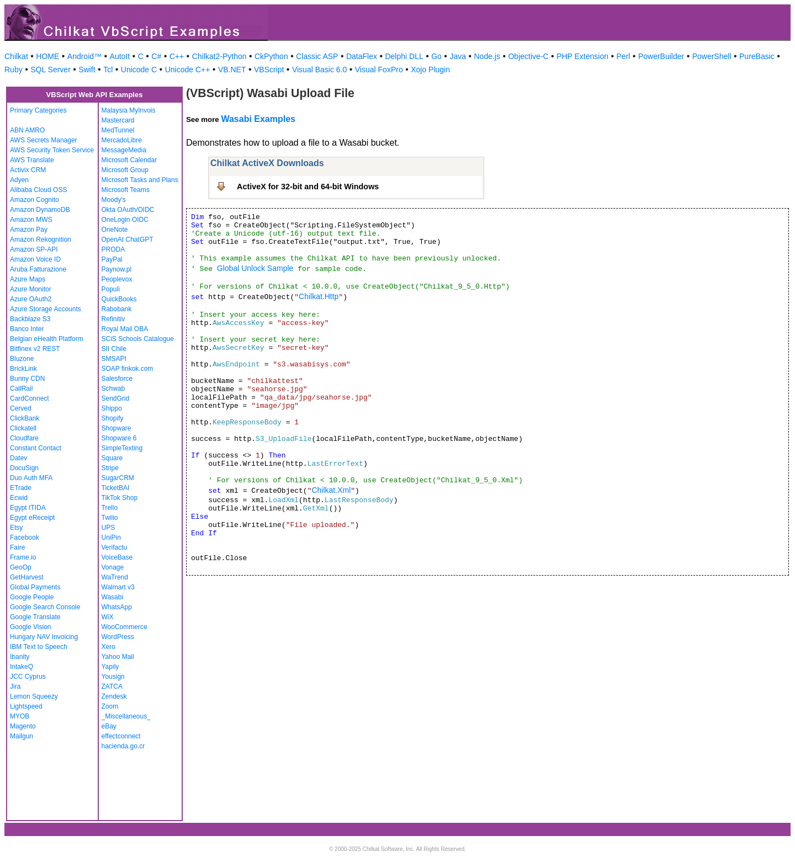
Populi (111, 289)
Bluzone (22, 359)
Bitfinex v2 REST (35, 349)
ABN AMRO (27, 130)
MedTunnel (118, 130)
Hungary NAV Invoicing (44, 637)
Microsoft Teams (126, 190)
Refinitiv (113, 319)
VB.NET (232, 69)
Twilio (110, 518)
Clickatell (23, 428)
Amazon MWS (31, 220)
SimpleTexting (122, 448)
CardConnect (29, 398)
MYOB (19, 716)
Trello (110, 508)
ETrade (20, 488)
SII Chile (114, 349)
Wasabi (113, 597)
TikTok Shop (120, 498)
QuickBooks (119, 299)
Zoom (110, 706)
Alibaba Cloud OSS (38, 190)
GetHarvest (27, 577)
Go (436, 56)
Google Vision (30, 627)
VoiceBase (117, 557)
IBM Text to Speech (38, 647)
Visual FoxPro (379, 69)
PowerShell (712, 56)
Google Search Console (45, 607)
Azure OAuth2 (30, 299)
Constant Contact (35, 448)
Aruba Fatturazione (38, 269)
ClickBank (24, 418)
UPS (108, 527)
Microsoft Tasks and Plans (140, 180)
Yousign (113, 676)
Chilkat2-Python (219, 56)
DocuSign (24, 468)
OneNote (115, 229)
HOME (47, 56)
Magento (23, 726)
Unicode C (139, 69)
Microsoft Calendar (129, 160)
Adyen (19, 180)
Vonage (113, 567)
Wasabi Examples (258, 119)
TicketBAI (116, 488)
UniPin (111, 537)
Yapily (110, 667)
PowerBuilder (661, 56)
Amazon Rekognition (40, 239)
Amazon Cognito (34, 200)
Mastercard (118, 120)
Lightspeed (26, 706)
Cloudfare (24, 438)
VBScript (269, 69)
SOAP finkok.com (127, 369)
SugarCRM (118, 478)
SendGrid (116, 398)
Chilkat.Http (318, 296)
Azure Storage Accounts (45, 309)
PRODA (113, 249)
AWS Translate (32, 160)
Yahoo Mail (118, 657)
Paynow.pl (117, 269)
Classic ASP (317, 56)
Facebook (24, 537)
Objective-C (528, 56)
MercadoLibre (122, 140)
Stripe (110, 468)
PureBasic (757, 56)
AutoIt (120, 56)
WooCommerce (124, 627)
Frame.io (23, 557)
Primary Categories (38, 110)
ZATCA (112, 686)
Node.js (487, 56)
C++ (176, 56)
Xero (108, 647)
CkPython (271, 56)
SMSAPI (114, 359)
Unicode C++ (187, 69)
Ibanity (19, 657)
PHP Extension (582, 56)
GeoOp (20, 567)
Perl (623, 56)
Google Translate (35, 617)
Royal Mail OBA (125, 329)
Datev (18, 458)
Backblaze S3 (30, 319)
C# (156, 56)
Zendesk (114, 696)
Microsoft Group (125, 170)
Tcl (108, 69)
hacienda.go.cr (123, 746)
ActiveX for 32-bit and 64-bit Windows (308, 186)
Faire (17, 547)
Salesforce (117, 378)
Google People (32, 597)
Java (457, 56)
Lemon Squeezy (34, 696)
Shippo (112, 408)
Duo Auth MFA (31, 478)
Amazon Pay (28, 229)
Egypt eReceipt (32, 518)
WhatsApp (117, 607)
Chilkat (16, 56)
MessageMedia (124, 150)
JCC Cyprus (28, 676)
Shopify (113, 418)
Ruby (13, 69)
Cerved (20, 408)
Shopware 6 (119, 438)
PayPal (112, 259)
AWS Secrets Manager (43, 140)
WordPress (118, 637)
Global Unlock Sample (255, 268)
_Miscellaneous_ (126, 716)
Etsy (16, 527)
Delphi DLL (404, 56)
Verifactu (115, 547)
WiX (108, 617)
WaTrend (115, 577)
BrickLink (23, 369)
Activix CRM (28, 170)
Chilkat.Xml (331, 490)
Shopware (116, 428)
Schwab (113, 388)
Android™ (84, 56)
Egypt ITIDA (28, 508)
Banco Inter (27, 329)
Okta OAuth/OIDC (128, 210)
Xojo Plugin (430, 69)
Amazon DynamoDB (40, 210)
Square (112, 458)
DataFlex (361, 56)
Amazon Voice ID (35, 259)
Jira (15, 686)
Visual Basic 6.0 (319, 69)
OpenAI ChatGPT (127, 239)
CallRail (21, 388)
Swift (86, 69)
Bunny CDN (27, 378)
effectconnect (121, 736)
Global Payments (35, 587)
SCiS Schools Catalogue (138, 339)
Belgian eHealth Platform (46, 339)
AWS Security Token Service (52, 150)
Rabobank (117, 309)
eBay (109, 726)
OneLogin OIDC (125, 220)
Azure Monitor (30, 289)
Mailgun (21, 736)
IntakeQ (21, 667)
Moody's (114, 200)
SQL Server (50, 69)
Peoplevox (117, 279)
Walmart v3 (118, 587)
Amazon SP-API (34, 249)
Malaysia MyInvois (129, 110)
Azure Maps (27, 279)
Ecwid (19, 498)
